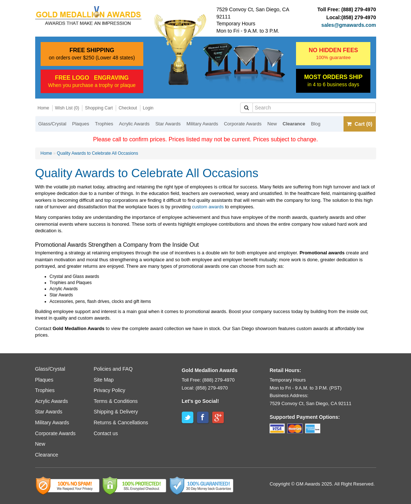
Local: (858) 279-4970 (205, 388)
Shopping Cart (99, 108)
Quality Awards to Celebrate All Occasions (97, 153)
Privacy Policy (109, 390)
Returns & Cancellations (121, 422)
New (272, 123)
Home (43, 108)
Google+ (218, 417)
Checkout (128, 108)
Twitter (187, 417)
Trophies (104, 123)
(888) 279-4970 (358, 9)
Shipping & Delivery (116, 412)
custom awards (207, 206)
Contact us (106, 433)
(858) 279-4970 (358, 17)
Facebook (203, 417)
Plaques (80, 123)
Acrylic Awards (134, 123)
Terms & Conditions (115, 401)
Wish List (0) (67, 108)
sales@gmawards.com (348, 25)
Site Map (104, 380)
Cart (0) (359, 124)
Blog (315, 123)
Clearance (294, 123)
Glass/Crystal (52, 123)
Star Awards (168, 123)
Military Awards (202, 123)
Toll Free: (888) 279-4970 (208, 380)
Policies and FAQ (113, 369)
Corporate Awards (243, 123)
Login (148, 108)
